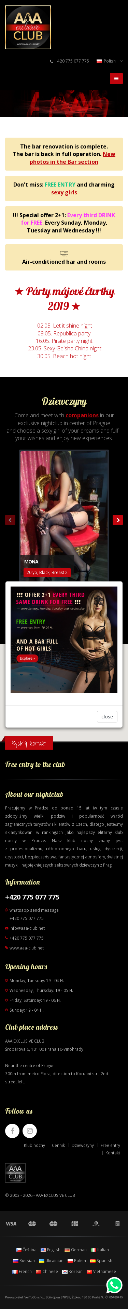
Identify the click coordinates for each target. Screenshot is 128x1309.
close (107, 716)
